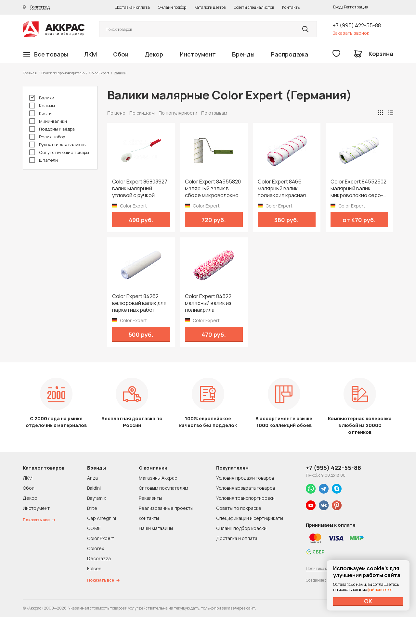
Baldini (94, 488)
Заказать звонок (351, 33)
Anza (92, 478)
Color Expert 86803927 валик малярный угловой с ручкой (139, 188)
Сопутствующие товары (59, 152)
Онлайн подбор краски (241, 528)
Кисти (40, 113)
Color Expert (99, 72)
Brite (92, 508)
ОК (368, 601)
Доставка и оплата (132, 7)
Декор (154, 54)
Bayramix (96, 498)
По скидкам (142, 113)
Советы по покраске (238, 508)
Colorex (95, 548)
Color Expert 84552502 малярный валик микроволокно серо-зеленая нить (358, 188)
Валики (41, 98)
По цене (116, 113)
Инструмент (198, 54)
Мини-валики (48, 121)
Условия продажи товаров (245, 478)
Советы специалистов (254, 7)
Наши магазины (156, 528)
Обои (120, 54)
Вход (337, 7)
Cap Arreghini (101, 518)
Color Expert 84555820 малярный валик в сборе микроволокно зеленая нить (213, 188)
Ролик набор (47, 137)
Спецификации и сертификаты (249, 518)
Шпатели (43, 160)
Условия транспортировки (245, 498)
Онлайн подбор (172, 7)
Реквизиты (150, 498)
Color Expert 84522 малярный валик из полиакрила (208, 303)
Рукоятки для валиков (57, 144)
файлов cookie (380, 589)
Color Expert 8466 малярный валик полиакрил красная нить (282, 188)
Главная (30, 72)
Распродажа (289, 54)
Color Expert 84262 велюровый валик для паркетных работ (139, 303)
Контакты (291, 7)
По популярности (178, 113)
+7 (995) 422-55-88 (357, 25)
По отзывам (214, 113)
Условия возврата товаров (245, 488)
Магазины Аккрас (158, 478)
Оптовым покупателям (163, 488)
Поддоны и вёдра (52, 129)
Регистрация (356, 7)
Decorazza (99, 558)
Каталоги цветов (210, 7)
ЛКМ (90, 54)
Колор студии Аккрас (53, 29)
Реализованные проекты (166, 508)
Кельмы (42, 105)
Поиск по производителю (62, 72)
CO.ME (94, 528)
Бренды (243, 54)
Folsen (94, 568)
